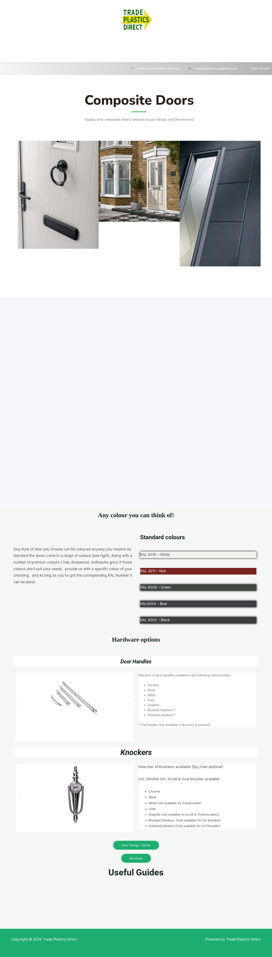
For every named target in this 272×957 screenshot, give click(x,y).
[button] (20, 702)
